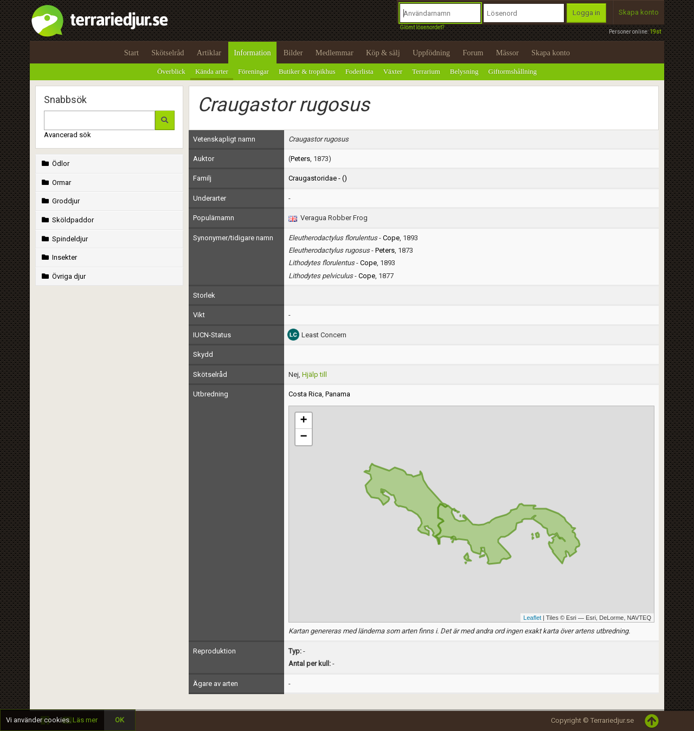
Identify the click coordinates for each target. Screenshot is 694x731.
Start (131, 52)
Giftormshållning (513, 71)
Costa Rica (305, 394)
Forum (472, 52)
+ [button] (303, 421)
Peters (300, 159)
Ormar (55, 182)
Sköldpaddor (67, 220)
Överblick (171, 71)
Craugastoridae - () (317, 178)
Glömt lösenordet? (422, 27)
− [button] (303, 437)
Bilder (293, 52)
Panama (337, 394)
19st (655, 32)
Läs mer (85, 720)
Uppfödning (431, 52)
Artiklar (209, 52)
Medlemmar (335, 52)
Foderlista (359, 71)
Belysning (464, 71)
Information (252, 52)
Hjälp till (314, 374)
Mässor (507, 52)
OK (119, 720)
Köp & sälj (383, 52)
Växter (392, 71)
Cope (391, 238)
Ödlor (54, 163)
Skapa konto (639, 12)
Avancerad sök (67, 135)
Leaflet (532, 617)
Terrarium (426, 71)
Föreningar (253, 71)
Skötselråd (167, 52)
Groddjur (60, 201)
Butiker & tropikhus (307, 71)
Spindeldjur (64, 239)
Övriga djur (63, 276)
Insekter (58, 257)
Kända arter (211, 71)
